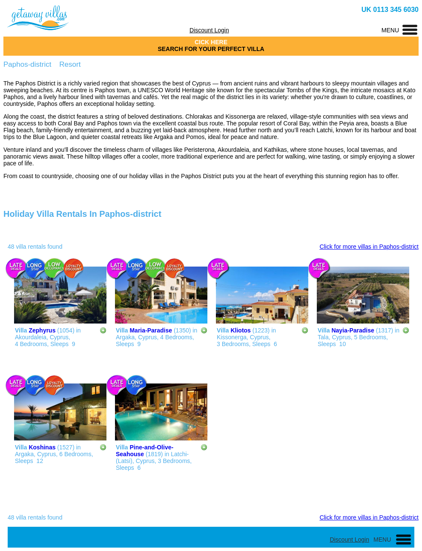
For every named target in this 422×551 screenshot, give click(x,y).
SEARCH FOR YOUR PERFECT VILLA (211, 48)
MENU (390, 30)
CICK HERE (211, 42)
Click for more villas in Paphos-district (369, 246)
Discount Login (209, 30)
